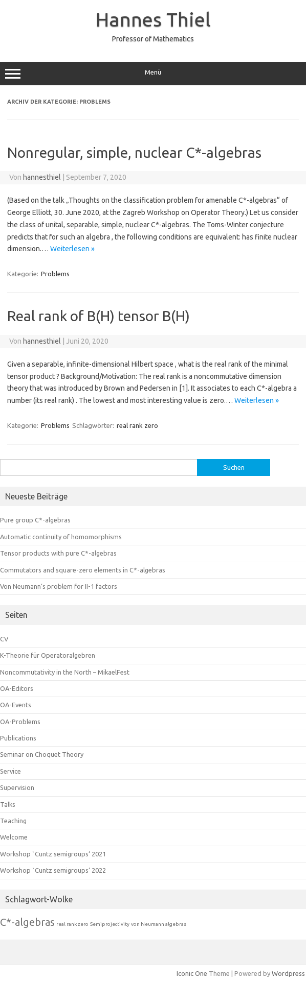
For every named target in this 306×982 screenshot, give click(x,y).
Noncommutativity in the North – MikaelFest (64, 672)
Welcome (14, 837)
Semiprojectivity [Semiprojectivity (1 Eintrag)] (109, 924)
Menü (153, 73)
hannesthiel (42, 177)
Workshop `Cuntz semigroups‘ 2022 (53, 870)
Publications (18, 737)
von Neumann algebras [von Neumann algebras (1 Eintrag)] (158, 924)
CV (4, 638)
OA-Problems (20, 721)
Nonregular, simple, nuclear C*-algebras (134, 152)
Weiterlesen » (72, 249)
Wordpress (288, 973)
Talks (7, 804)
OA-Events (15, 704)
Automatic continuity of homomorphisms (61, 536)
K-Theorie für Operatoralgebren (47, 655)
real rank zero (137, 425)
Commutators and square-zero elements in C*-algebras (82, 569)
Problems (55, 273)
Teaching (13, 820)
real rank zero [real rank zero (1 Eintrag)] (72, 924)
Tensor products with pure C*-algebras (58, 553)
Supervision (17, 787)
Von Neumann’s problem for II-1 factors (58, 586)
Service (10, 771)
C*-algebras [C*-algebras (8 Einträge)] (27, 922)
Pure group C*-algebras (35, 519)
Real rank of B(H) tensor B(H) (98, 316)
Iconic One (192, 973)
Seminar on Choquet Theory (41, 754)
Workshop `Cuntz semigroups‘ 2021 (53, 853)
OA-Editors (16, 688)
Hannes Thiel (153, 19)
